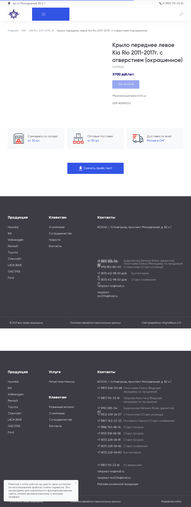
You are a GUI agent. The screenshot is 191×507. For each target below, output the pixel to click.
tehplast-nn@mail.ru (110, 286)
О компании (57, 227)
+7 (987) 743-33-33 (109, 420)
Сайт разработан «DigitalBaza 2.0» (161, 323)
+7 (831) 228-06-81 (109, 439)
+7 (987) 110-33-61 (172, 3)
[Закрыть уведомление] (75, 483)
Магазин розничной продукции (117, 484)
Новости (54, 240)
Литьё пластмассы (61, 381)
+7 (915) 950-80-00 (109, 267)
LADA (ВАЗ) (15, 265)
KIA (23, 30)
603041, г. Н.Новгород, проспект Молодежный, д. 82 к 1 (134, 227)
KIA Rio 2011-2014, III (41, 30)
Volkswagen (16, 240)
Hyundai (13, 227)
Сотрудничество (60, 233)
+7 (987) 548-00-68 (109, 388)
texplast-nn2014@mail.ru (114, 477)
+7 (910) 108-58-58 (109, 433)
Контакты (55, 246)
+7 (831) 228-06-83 (109, 452)
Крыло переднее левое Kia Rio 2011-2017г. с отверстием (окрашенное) (102, 30)
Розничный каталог (61, 407)
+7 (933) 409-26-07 (109, 414)
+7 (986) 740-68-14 (109, 427)
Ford (11, 277)
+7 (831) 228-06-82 (109, 446)
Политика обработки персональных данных (95, 323)
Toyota (13, 252)
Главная (13, 30)
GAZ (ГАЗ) (14, 271)
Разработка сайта (171, 501)
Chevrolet (14, 259)
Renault (13, 246)
